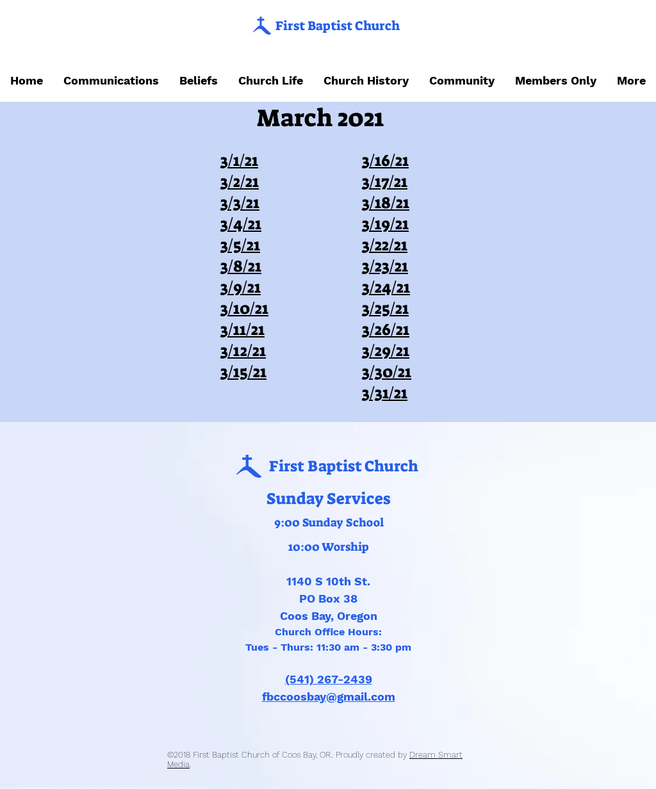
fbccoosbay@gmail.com (328, 696)
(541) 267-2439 (328, 679)
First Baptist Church (337, 25)
